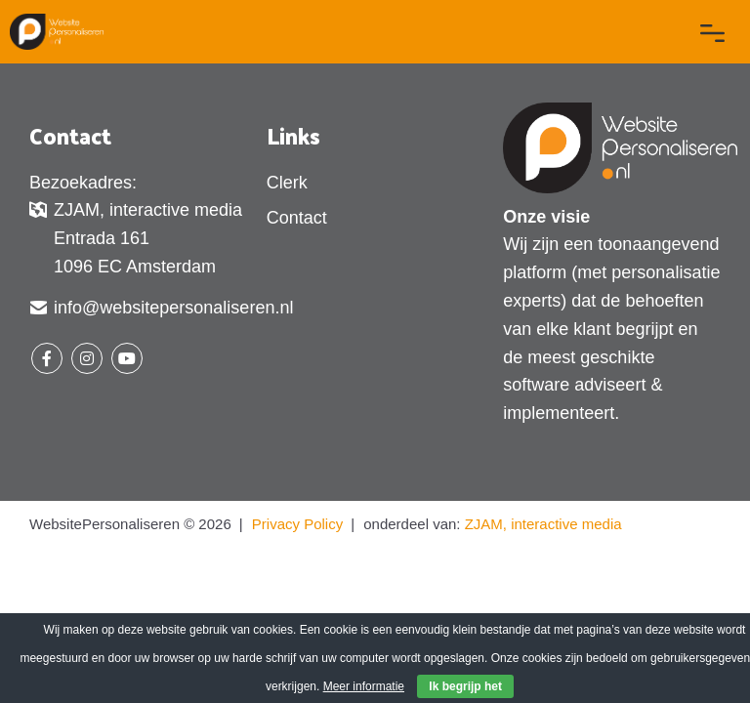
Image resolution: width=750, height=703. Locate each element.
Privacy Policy (297, 524)
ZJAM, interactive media (543, 524)
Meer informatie (363, 686)
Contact (297, 217)
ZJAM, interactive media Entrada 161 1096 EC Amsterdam (135, 237)
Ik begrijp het (465, 686)
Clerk (287, 182)
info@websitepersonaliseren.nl (161, 309)
